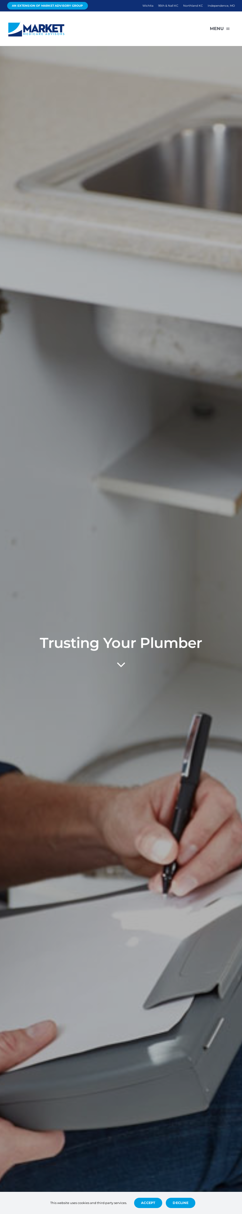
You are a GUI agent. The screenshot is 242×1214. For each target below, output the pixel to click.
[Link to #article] (121, 665)
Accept (148, 1203)
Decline (180, 1203)
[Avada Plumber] (35, 22)
